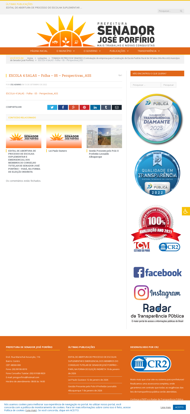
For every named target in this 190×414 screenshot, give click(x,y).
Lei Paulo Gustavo (58, 143)
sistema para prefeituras (171, 372)
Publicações (117, 44)
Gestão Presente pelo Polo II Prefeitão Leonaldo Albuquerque (104, 146)
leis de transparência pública (144, 384)
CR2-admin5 (15, 77)
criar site (150, 372)
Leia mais (31, 410)
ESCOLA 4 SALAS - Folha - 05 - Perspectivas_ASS (32, 86)
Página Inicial (39, 44)
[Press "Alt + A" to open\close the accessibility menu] (186, 211)
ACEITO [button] (179, 407)
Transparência (147, 44)
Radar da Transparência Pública (167, 392)
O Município (64, 44)
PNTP (144, 392)
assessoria (153, 376)
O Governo (90, 44)
